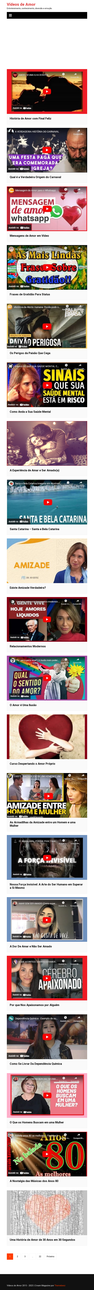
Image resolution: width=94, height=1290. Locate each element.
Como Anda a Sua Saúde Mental (30, 411)
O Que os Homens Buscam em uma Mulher (37, 1122)
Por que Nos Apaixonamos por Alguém (34, 1005)
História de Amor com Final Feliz (30, 118)
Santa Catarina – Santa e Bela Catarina (34, 529)
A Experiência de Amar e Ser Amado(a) (34, 470)
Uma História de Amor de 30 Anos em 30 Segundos (42, 1239)
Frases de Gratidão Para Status (30, 294)
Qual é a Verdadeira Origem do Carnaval (35, 177)
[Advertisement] (47, 41)
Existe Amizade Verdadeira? (28, 587)
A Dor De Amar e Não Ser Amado (31, 946)
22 (40, 1256)
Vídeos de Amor (21, 4)
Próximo (50, 1256)
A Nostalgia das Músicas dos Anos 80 (34, 1181)
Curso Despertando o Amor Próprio (32, 763)
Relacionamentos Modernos (28, 646)
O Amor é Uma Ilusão (23, 705)
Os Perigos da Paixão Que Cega (30, 353)
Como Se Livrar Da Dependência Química (36, 1063)
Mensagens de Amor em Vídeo (29, 235)
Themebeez (60, 1285)
